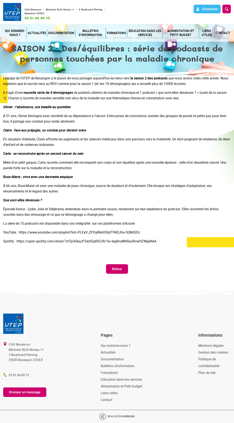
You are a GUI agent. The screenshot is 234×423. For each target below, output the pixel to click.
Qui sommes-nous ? (14, 28)
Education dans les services (141, 28)
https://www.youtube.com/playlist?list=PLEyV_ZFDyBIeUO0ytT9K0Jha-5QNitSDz (79, 232)
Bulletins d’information (86, 28)
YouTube (9, 232)
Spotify (8, 241)
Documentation (58, 28)
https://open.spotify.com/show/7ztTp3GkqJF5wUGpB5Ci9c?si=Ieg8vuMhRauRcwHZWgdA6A (86, 241)
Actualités (37, 28)
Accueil (89, 37)
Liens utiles (208, 28)
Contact (225, 28)
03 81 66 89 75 (37, 18)
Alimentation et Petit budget (179, 28)
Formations (112, 28)
